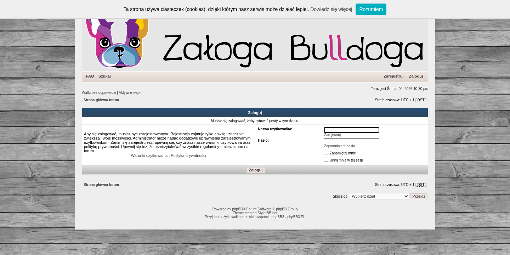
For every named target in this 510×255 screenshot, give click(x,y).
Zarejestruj (393, 76)
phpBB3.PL (296, 217)
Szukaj (104, 76)
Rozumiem (371, 9)
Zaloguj (416, 76)
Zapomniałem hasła (339, 146)
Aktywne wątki (130, 93)
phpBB (237, 209)
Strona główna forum (101, 100)
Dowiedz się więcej (331, 9)
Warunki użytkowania (149, 155)
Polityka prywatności (188, 155)
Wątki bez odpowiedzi (99, 93)
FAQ (90, 76)
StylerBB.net (267, 213)
